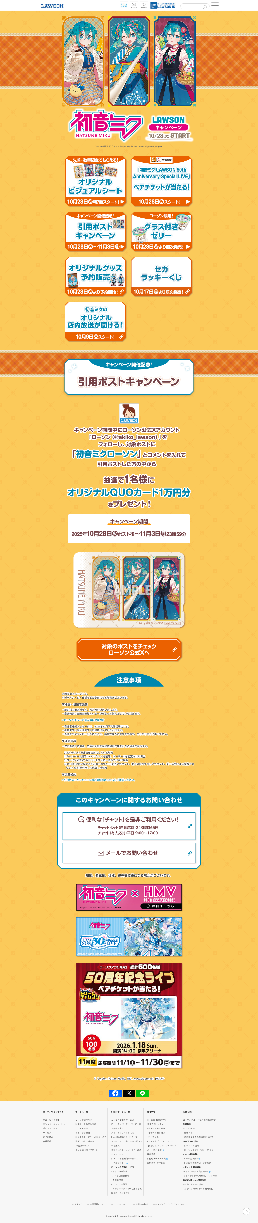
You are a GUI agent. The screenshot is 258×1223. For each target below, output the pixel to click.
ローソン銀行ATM (83, 1119)
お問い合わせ (142, 1204)
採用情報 (151, 1154)
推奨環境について (98, 1204)
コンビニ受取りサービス (122, 1119)
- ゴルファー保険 (119, 1184)
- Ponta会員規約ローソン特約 (197, 1162)
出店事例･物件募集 (156, 1162)
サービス (47, 1132)
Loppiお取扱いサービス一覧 (124, 1136)
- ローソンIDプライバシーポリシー (199, 1149)
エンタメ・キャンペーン (54, 1124)
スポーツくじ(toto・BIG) (123, 1132)
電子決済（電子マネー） (86, 1149)
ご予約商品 (48, 1136)
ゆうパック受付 (82, 1132)
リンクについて (121, 1204)
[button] (215, 5)
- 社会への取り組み (156, 1132)
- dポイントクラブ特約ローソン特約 (200, 1175)
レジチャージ (81, 1128)
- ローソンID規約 (191, 1145)
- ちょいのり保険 (119, 1171)
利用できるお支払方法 (85, 1124)
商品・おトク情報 (51, 1119)
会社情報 (47, 1141)
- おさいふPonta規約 (193, 1184)
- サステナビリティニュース (160, 1141)
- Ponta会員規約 (192, 1158)
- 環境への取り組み (156, 1128)
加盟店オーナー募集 (157, 1158)
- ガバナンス (153, 1136)
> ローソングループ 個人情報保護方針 (83, 720)
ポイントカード (50, 1128)
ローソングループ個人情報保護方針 (199, 1119)
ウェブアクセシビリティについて (170, 1204)
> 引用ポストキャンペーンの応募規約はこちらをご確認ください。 (99, 780)
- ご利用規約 (189, 1128)
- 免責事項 (188, 1132)
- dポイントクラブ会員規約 (197, 1171)
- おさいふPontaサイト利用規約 (198, 1188)
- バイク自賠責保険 (120, 1175)
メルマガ (78, 1204)
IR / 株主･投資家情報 (156, 1119)
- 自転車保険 (117, 1180)
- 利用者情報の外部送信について (198, 1136)
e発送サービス (82, 1145)
